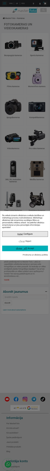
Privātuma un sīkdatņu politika (35, 255)
